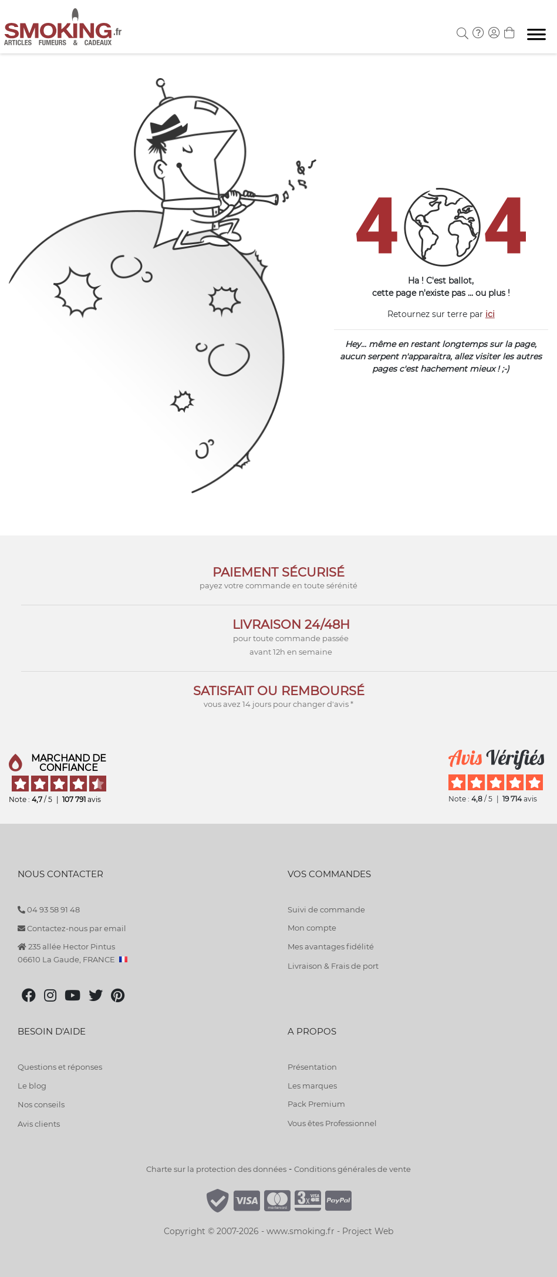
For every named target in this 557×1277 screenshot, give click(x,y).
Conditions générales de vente (352, 1169)
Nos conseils (41, 1104)
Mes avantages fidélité (331, 946)
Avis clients (39, 1123)
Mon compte (312, 927)
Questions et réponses (60, 1067)
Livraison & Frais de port (333, 966)
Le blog (32, 1085)
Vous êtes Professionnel (332, 1123)
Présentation (312, 1067)
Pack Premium (316, 1103)
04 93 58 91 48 (49, 909)
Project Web (367, 1231)
